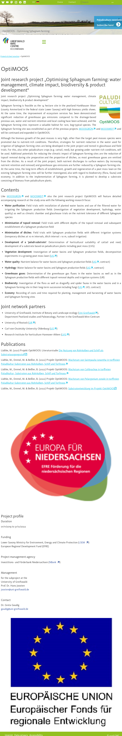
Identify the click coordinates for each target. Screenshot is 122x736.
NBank (52, 562)
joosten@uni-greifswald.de (15, 589)
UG (52, 255)
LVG (64, 334)
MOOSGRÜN (86, 128)
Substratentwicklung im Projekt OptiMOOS (91, 388)
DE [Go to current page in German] (33, 2)
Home (60, 2)
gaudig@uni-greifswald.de (14, 608)
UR (30, 322)
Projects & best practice (9, 56)
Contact (72, 2)
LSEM (82, 542)
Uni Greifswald (87, 312)
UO (52, 328)
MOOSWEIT (107, 128)
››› (112, 2)
